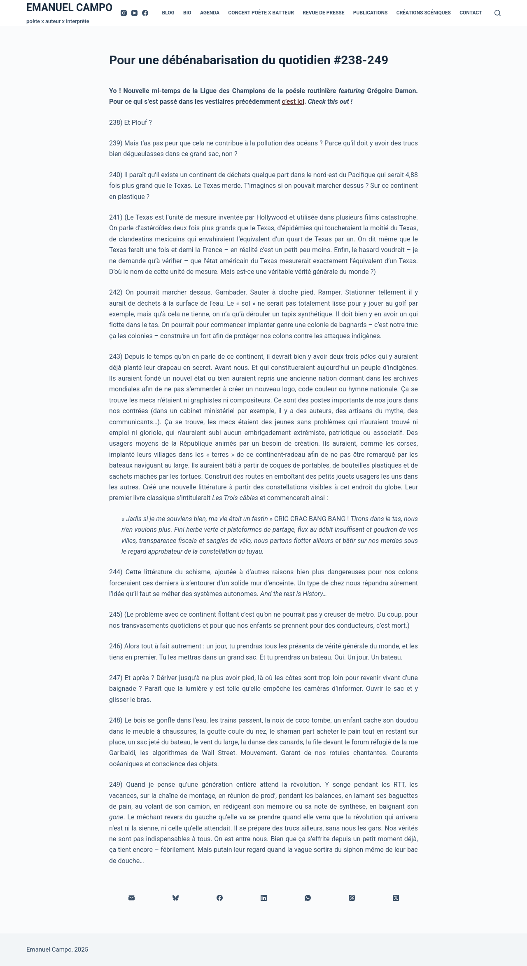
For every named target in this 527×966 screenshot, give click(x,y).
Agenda (209, 13)
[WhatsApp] (308, 897)
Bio (187, 13)
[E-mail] (132, 897)
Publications (370, 13)
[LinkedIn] (264, 897)
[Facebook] (145, 13)
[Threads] (352, 897)
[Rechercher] (497, 13)
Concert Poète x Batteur (261, 13)
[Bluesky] (176, 897)
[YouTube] (134, 13)
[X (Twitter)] (396, 897)
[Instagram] (124, 13)
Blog (168, 13)
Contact (470, 13)
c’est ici (293, 101)
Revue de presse (323, 13)
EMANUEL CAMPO (69, 8)
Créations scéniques (423, 13)
